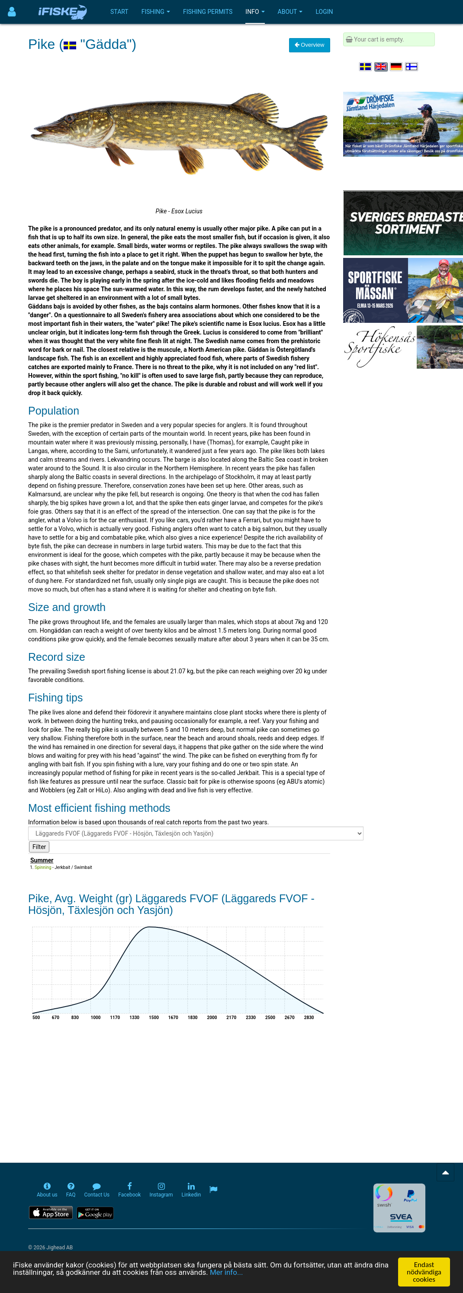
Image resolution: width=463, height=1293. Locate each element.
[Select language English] (381, 66)
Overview (310, 45)
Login (324, 11)
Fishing (155, 11)
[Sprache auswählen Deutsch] (397, 66)
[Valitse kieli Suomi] (412, 66)
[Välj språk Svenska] (366, 66)
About (290, 11)
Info (254, 11)
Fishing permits (207, 11)
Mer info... (226, 1272)
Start (119, 11)
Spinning (43, 867)
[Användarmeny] (12, 12)
